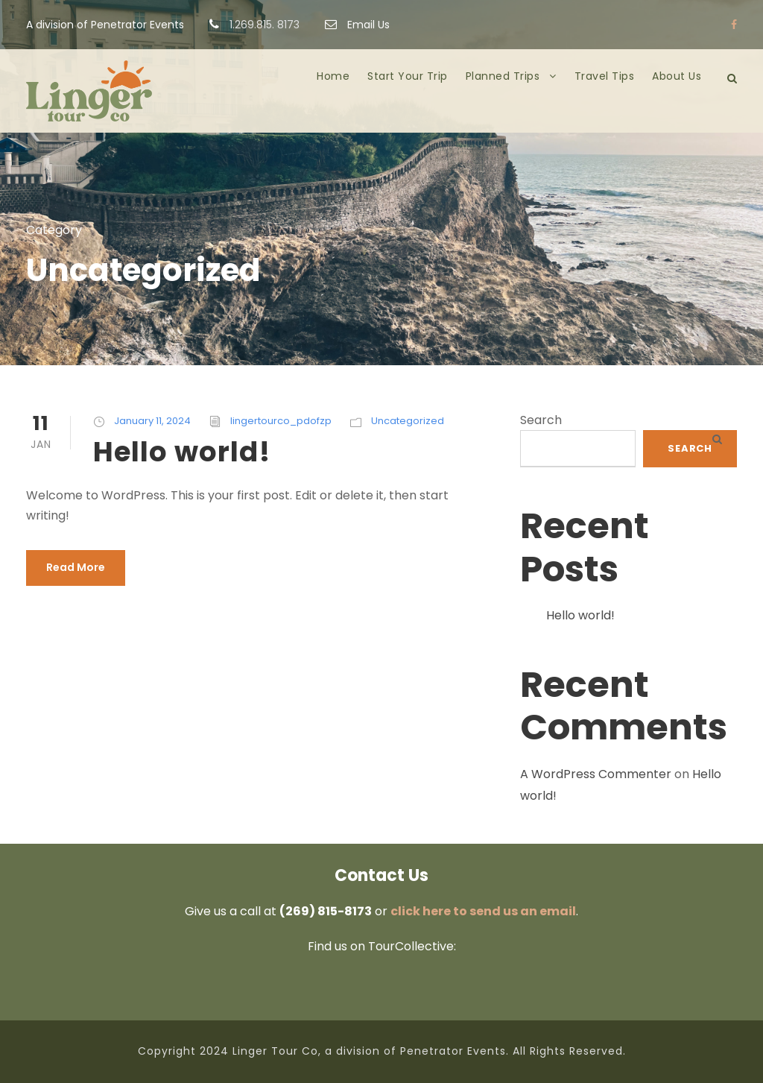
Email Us (357, 24)
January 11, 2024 (152, 421)
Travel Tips (604, 76)
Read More (75, 567)
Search (541, 420)
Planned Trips (503, 76)
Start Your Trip (407, 76)
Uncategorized (407, 421)
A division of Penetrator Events (105, 24)
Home (333, 76)
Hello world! (181, 451)
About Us (676, 76)
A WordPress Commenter (595, 774)
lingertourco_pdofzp (281, 421)
